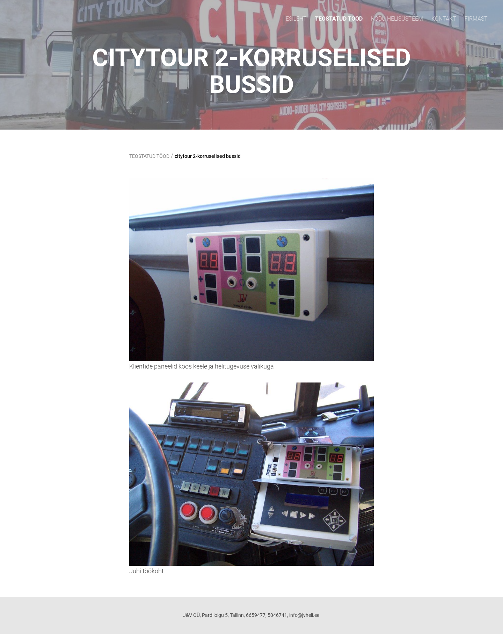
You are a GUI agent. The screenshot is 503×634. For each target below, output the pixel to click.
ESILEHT (296, 18)
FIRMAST (476, 18)
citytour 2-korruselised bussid (208, 156)
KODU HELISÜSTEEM (397, 18)
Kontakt (443, 18)
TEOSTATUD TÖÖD (339, 18)
